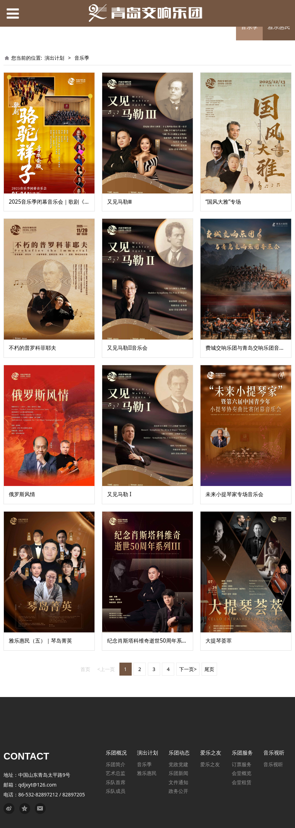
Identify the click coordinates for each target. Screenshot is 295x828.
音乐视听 (273, 764)
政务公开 (178, 791)
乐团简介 (115, 764)
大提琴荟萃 (218, 640)
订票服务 (241, 764)
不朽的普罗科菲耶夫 (32, 347)
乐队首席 (115, 782)
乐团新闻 (178, 773)
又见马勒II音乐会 (127, 347)
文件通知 (178, 782)
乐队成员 (115, 791)
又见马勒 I (119, 494)
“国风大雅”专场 (223, 201)
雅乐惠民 (279, 27)
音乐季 (249, 27)
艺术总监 (115, 773)
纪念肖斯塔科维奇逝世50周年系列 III (150, 640)
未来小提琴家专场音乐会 (234, 494)
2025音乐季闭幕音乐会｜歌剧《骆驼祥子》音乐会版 (70, 201)
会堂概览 (241, 773)
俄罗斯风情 (22, 494)
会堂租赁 (241, 782)
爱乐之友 (210, 764)
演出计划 (54, 57)
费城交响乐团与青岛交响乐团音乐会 (247, 347)
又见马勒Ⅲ (119, 201)
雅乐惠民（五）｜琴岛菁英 (40, 640)
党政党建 (178, 764)
